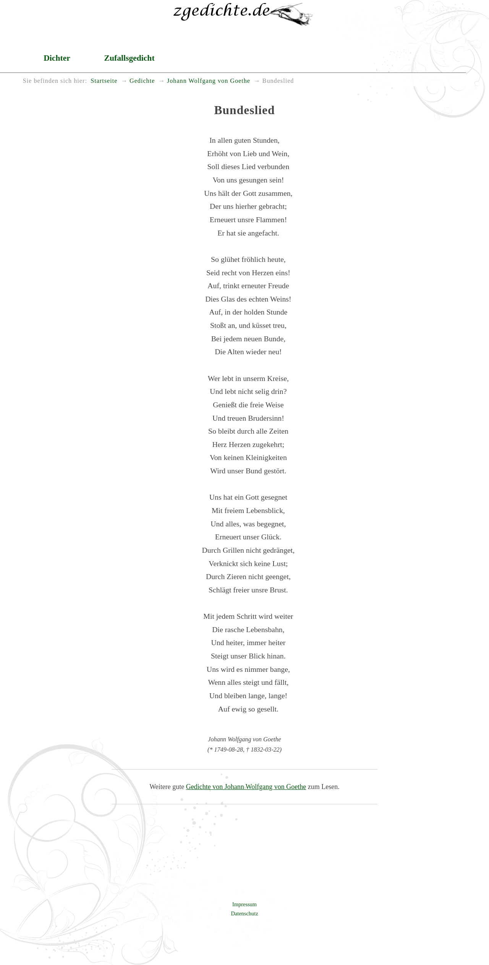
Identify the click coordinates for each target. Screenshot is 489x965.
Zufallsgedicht (129, 58)
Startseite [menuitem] (104, 80)
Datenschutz (244, 913)
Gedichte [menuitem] (142, 80)
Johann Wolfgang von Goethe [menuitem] (208, 80)
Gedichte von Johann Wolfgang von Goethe (246, 787)
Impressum (244, 904)
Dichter (57, 58)
